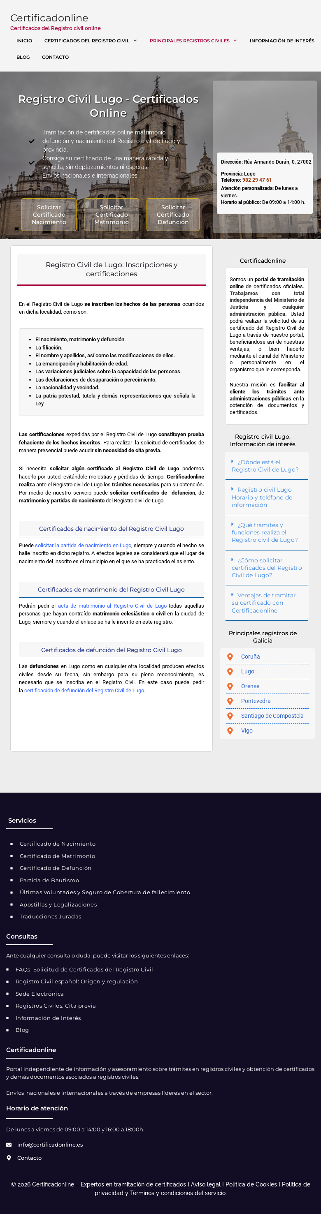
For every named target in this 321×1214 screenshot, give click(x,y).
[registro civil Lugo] (265, 115)
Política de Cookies (251, 1184)
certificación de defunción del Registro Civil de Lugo (84, 690)
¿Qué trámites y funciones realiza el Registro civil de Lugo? (265, 532)
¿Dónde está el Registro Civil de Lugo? (265, 465)
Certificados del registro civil (94, 40)
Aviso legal (206, 1184)
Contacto (55, 57)
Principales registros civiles (197, 40)
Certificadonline (49, 18)
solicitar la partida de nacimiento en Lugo (83, 545)
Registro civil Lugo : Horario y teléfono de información (263, 497)
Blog (23, 57)
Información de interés (282, 41)
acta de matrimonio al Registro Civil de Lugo (112, 606)
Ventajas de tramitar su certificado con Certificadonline (264, 603)
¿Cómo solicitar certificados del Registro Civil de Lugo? (267, 568)
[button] (267, 466)
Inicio (24, 41)
